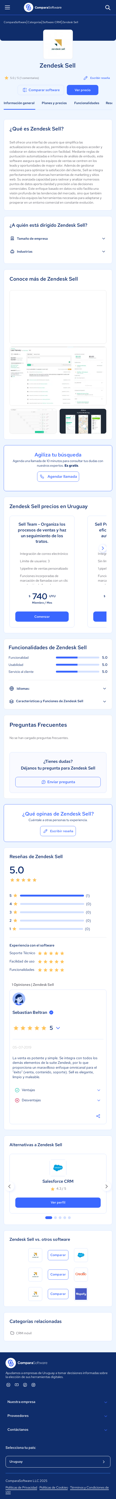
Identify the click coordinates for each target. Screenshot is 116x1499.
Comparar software (41, 90)
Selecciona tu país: (21, 1447)
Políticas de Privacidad (21, 1487)
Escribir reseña (96, 78)
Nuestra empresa (58, 1402)
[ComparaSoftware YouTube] (16, 1384)
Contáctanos (58, 1430)
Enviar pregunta (58, 782)
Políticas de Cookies (53, 1487)
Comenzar (42, 616)
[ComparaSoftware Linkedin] (8, 1384)
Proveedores (58, 1416)
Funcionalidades (86, 103)
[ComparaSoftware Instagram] (33, 1384)
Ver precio (82, 90)
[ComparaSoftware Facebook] (25, 1384)
